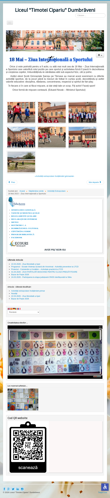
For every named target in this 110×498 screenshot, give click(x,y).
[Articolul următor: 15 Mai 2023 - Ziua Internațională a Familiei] (95, 182)
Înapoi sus (102, 492)
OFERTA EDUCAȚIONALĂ (23, 210)
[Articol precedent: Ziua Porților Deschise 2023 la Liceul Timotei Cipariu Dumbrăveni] (11, 182)
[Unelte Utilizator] (100, 55)
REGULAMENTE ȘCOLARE (24, 216)
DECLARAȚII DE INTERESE (24, 219)
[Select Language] (24, 312)
